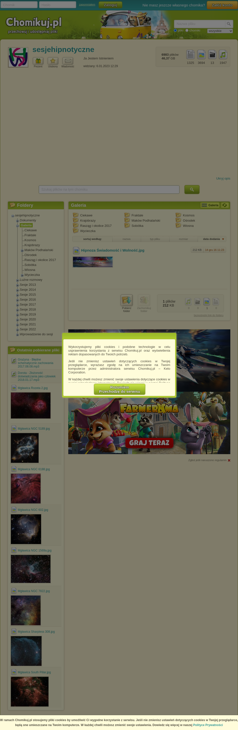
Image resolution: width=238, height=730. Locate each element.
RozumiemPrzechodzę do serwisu (119, 389)
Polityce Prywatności (208, 725)
